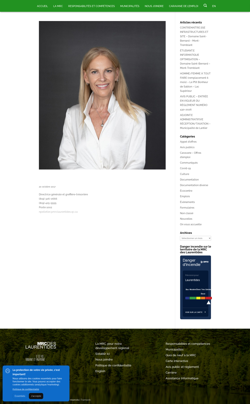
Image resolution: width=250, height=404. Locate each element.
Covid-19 (185, 168)
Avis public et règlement (182, 366)
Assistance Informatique (182, 378)
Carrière (171, 372)
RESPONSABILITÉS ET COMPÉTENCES (91, 6)
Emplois (185, 196)
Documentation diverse (194, 185)
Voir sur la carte (195, 312)
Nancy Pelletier (69, 178)
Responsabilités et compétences (188, 343)
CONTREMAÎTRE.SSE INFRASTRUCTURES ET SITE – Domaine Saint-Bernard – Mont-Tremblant (194, 36)
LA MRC (58, 6)
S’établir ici (102, 353)
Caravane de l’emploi (183, 6)
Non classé (186, 213)
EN (214, 6)
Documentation (189, 179)
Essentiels (20, 396)
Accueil (42, 6)
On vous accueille (191, 224)
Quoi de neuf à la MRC (181, 355)
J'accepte (36, 396)
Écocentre (186, 190)
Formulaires (187, 207)
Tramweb (86, 400)
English (100, 371)
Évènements (187, 202)
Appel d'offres (188, 141)
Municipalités (175, 349)
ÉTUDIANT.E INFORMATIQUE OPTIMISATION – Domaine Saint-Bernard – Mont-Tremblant (195, 59)
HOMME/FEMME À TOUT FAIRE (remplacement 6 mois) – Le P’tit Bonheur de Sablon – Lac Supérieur (195, 82)
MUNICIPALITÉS (129, 6)
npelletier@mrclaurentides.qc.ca (58, 211)
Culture (184, 174)
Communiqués (189, 162)
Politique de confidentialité (113, 365)
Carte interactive (177, 361)
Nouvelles (186, 218)
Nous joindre (154, 6)
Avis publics (187, 147)
